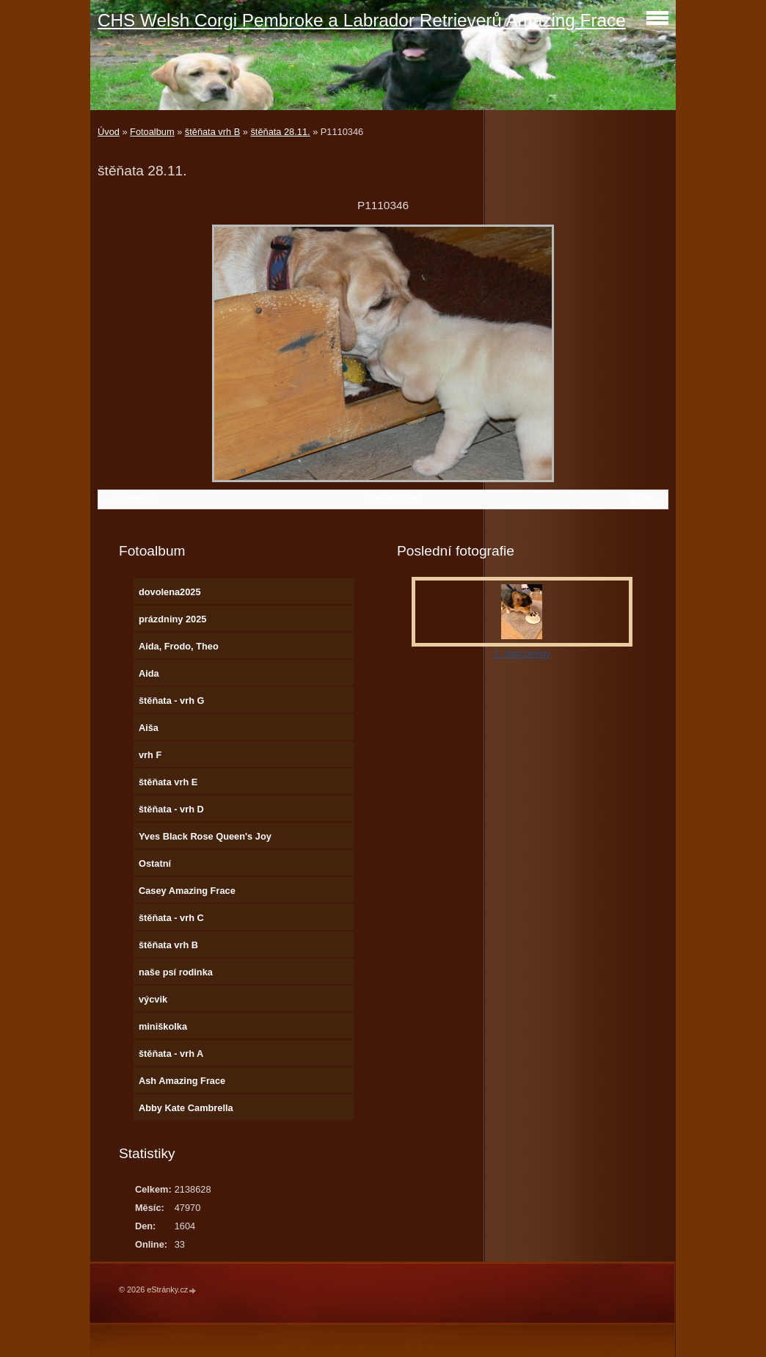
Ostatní (155, 863)
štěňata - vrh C (171, 917)
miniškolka (163, 1026)
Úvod (109, 131)
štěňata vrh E (168, 781)
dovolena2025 (170, 591)
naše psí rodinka (176, 972)
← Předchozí (129, 499)
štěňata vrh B (212, 131)
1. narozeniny (522, 653)
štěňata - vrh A (171, 1053)
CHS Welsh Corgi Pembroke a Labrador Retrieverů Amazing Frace (362, 20)
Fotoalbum (152, 131)
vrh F (150, 754)
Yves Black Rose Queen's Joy (205, 836)
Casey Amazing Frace (187, 890)
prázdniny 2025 (172, 619)
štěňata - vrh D (171, 809)
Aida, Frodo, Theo (179, 646)
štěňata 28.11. (280, 131)
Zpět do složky (393, 499)
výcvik (153, 999)
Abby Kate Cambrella (186, 1107)
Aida (149, 673)
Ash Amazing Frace (182, 1080)
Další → (647, 499)
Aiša (148, 727)
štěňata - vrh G (172, 700)
